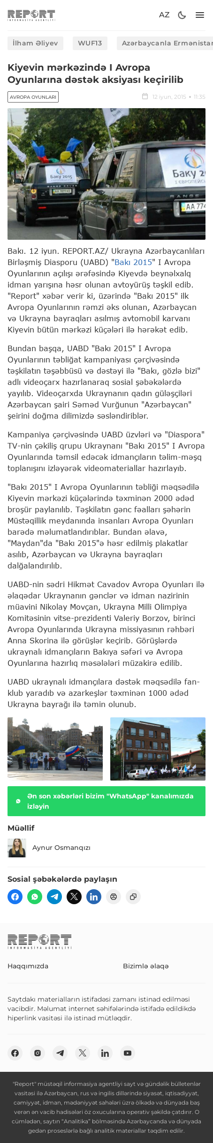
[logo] (31, 15)
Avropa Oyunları (33, 97)
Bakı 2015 (133, 262)
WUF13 (90, 43)
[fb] (15, 896)
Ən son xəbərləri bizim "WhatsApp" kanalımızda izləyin (103, 801)
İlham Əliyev (35, 43)
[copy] (133, 896)
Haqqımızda (28, 966)
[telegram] (54, 896)
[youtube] (127, 1053)
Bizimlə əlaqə (146, 966)
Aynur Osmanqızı (49, 848)
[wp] (34, 896)
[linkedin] (93, 896)
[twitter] (74, 896)
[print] (113, 896)
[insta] (37, 1053)
